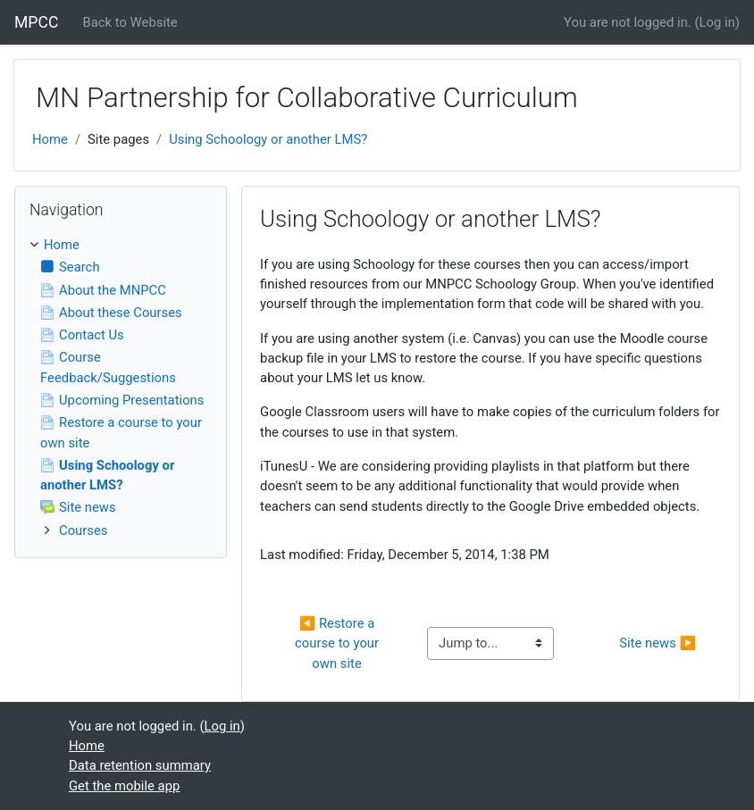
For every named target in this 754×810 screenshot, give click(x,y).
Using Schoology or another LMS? (268, 139)
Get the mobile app (124, 786)
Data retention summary (140, 765)
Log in (717, 22)
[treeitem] (120, 245)
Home (50, 139)
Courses (83, 530)
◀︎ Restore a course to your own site (338, 643)
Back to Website (130, 22)
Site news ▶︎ (657, 643)
